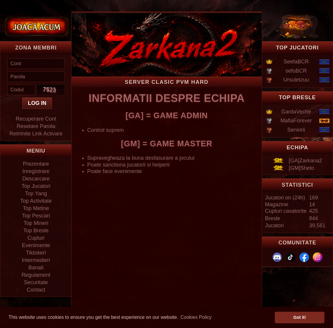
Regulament (35, 275)
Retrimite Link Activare (35, 134)
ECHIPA (297, 148)
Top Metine (36, 208)
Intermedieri (36, 260)
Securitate (36, 282)
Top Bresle (35, 230)
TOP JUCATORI (297, 48)
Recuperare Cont (35, 119)
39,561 (317, 225)
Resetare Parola (36, 126)
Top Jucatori (35, 186)
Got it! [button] (299, 317)
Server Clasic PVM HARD (167, 82)
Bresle (272, 218)
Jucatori (274, 225)
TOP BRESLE (297, 97)
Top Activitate (36, 201)
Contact (36, 290)
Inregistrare (35, 171)
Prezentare (36, 164)
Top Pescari (36, 216)
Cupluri (35, 238)
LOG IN (37, 103)
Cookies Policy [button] (196, 317)
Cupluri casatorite (286, 211)
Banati (35, 268)
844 (313, 218)
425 (313, 211)
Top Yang (36, 193)
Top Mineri (35, 223)
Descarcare (36, 179)
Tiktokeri (36, 253)
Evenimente (36, 245)
